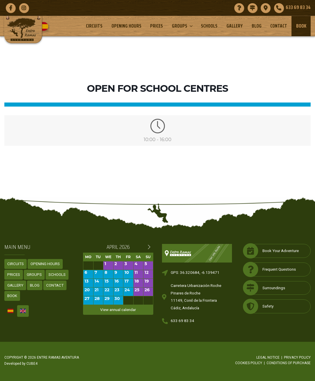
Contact (278, 26)
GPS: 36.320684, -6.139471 (195, 272)
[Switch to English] (23, 311)
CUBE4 (31, 364)
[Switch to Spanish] (46, 26)
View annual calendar (118, 309)
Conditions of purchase (289, 363)
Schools (209, 26)
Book (301, 26)
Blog (257, 26)
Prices (156, 26)
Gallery (234, 26)
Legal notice (268, 357)
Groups (183, 26)
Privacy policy (297, 357)
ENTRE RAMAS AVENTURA (58, 357)
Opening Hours (126, 26)
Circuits (94, 26)
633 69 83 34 (182, 320)
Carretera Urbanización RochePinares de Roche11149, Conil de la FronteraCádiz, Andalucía (196, 296)
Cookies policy (248, 363)
